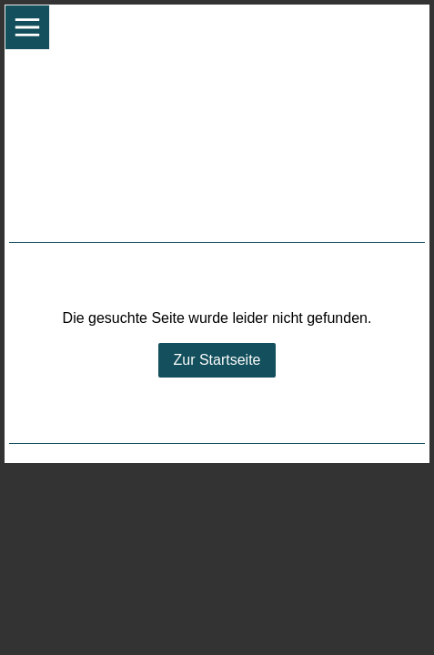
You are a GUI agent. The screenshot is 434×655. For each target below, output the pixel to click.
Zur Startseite (216, 360)
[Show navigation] (27, 27)
